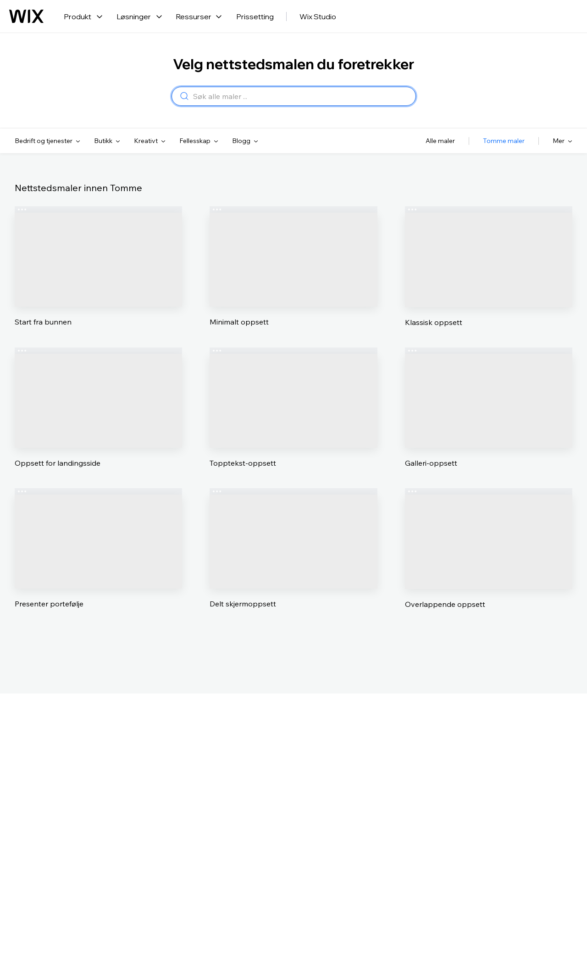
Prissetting (255, 16)
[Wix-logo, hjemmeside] (26, 16)
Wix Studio (317, 16)
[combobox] (301, 97)
